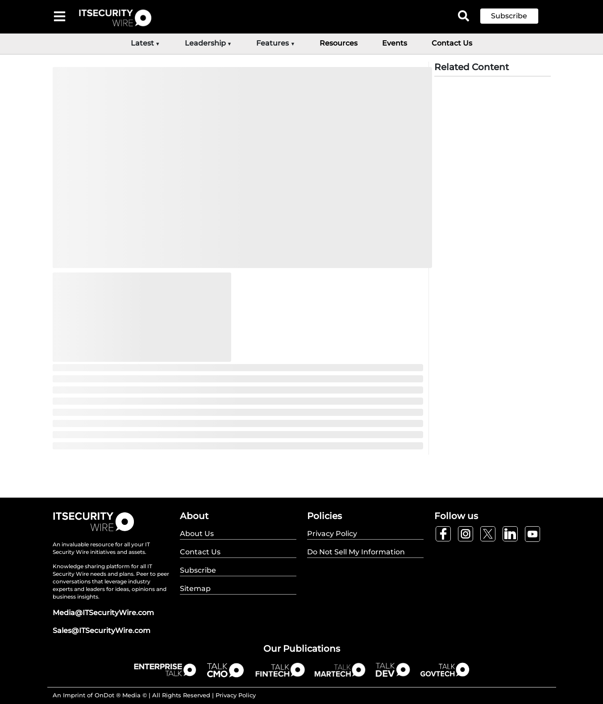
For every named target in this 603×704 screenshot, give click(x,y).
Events (394, 43)
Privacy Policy (236, 695)
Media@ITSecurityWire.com (103, 612)
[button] (516, 16)
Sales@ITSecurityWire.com (101, 630)
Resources (339, 43)
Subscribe (509, 16)
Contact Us (452, 43)
